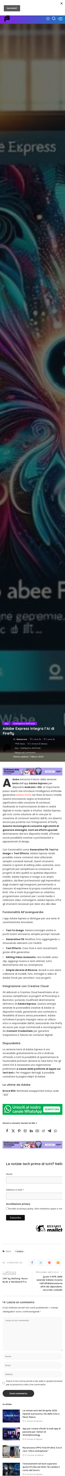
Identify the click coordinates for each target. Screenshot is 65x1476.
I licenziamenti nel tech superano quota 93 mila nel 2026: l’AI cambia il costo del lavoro (41, 1466)
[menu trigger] (60, 18)
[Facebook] (7, 1131)
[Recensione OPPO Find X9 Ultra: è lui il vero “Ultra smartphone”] (11, 1451)
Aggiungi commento (25, 752)
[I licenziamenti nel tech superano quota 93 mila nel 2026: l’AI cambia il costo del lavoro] (11, 1469)
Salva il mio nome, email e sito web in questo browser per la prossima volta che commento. (34, 1383)
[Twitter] (13, 1131)
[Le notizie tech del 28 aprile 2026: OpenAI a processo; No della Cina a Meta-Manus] (11, 1416)
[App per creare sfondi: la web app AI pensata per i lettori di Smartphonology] (11, 1433)
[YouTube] (37, 1131)
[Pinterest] (19, 1131)
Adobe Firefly (23, 795)
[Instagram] (25, 1131)
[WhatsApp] (55, 1131)
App (6, 723)
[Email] (58, 1262)
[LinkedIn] (31, 1131)
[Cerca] (54, 18)
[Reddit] (43, 1131)
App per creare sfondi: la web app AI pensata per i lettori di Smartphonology (42, 1431)
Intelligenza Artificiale (24, 723)
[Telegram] (49, 1131)
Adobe (20, 1251)
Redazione (22, 739)
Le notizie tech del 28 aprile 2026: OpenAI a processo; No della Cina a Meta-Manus (41, 1413)
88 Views (20, 744)
